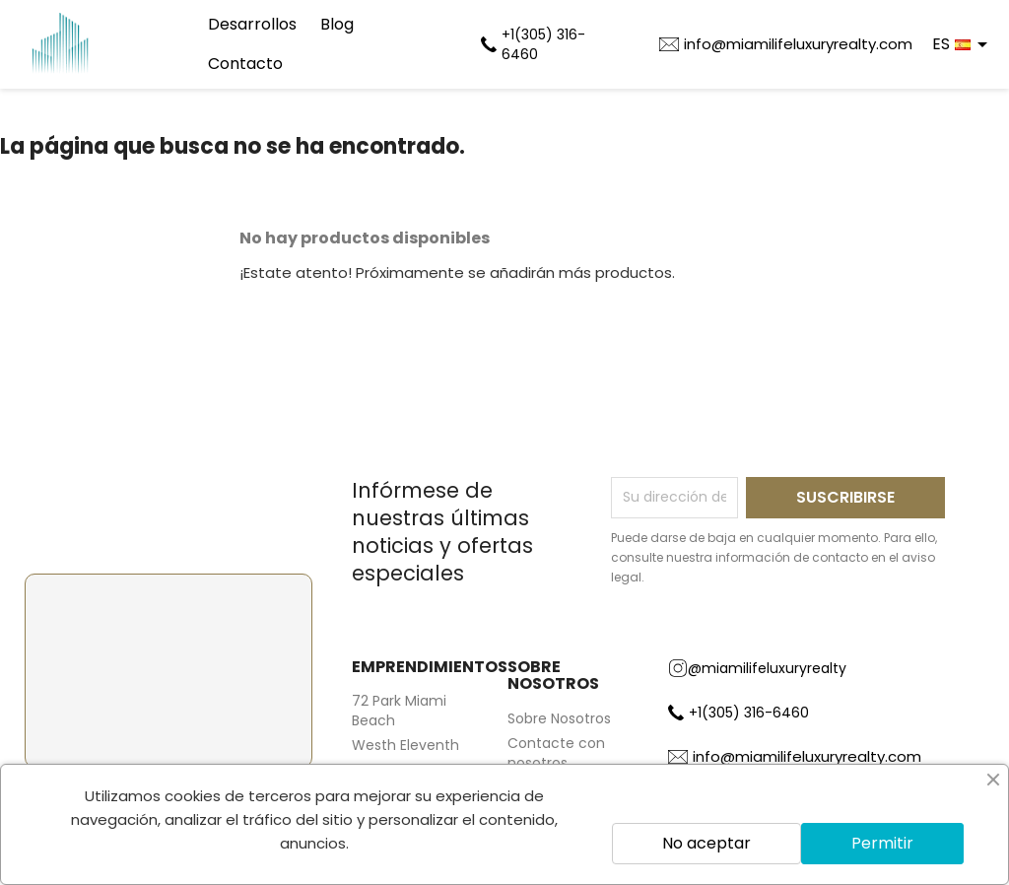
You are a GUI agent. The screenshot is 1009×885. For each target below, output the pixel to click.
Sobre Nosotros (559, 718)
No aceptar (706, 843)
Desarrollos (252, 24)
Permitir (882, 843)
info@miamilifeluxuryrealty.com (798, 44)
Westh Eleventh (405, 745)
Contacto (245, 63)
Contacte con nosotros (556, 753)
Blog (337, 24)
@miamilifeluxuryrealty (757, 668)
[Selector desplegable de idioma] (963, 44)
